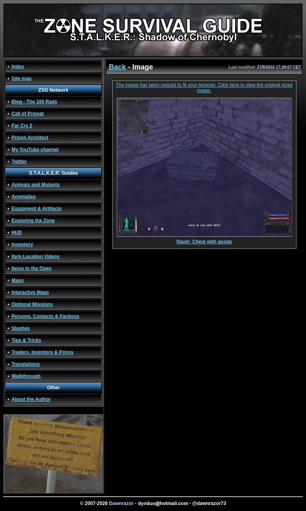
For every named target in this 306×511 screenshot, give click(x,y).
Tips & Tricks (26, 340)
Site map (21, 78)
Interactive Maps (30, 292)
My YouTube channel (35, 149)
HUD (17, 232)
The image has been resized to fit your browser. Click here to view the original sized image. (204, 87)
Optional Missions (32, 304)
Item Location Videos (35, 256)
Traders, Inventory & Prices (42, 352)
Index (18, 66)
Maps (18, 280)
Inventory (22, 244)
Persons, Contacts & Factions (45, 316)
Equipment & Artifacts (37, 208)
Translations (26, 364)
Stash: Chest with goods (204, 240)
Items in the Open (32, 268)
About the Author (31, 399)
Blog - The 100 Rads (34, 102)
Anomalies (24, 196)
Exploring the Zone (33, 220)
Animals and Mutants (36, 184)
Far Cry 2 (22, 125)
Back (117, 67)
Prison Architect (30, 137)
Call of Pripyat (28, 113)
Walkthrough (26, 376)
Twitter (19, 161)
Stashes (21, 328)
